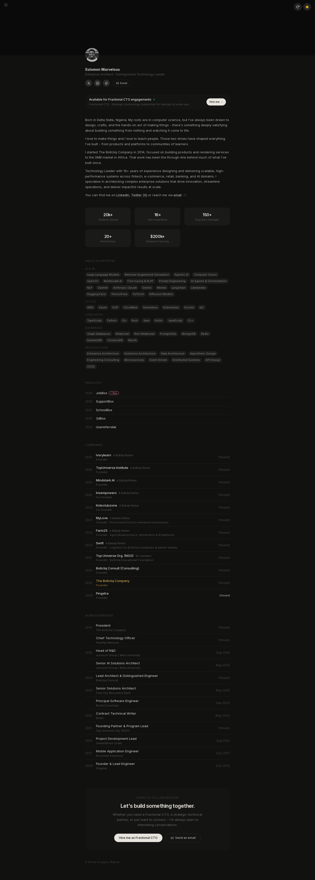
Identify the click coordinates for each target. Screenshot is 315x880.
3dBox (100, 418)
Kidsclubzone (106, 505)
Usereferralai (105, 427)
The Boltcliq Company (110, 581)
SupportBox (105, 401)
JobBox (107, 393)
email (177, 195)
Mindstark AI (103, 480)
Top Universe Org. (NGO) (114, 556)
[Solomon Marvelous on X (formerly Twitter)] (88, 83)
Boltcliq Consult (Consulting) (116, 568)
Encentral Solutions (109, 755)
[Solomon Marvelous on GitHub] (106, 83)
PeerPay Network (107, 642)
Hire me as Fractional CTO (138, 838)
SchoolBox (104, 410)
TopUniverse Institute (111, 468)
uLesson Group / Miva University (118, 655)
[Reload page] (298, 7)
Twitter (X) (139, 195)
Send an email (183, 838)
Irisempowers (106, 493)
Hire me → (216, 102)
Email (121, 83)
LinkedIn (122, 195)
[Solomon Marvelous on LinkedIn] (97, 83)
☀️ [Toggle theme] (307, 7)
